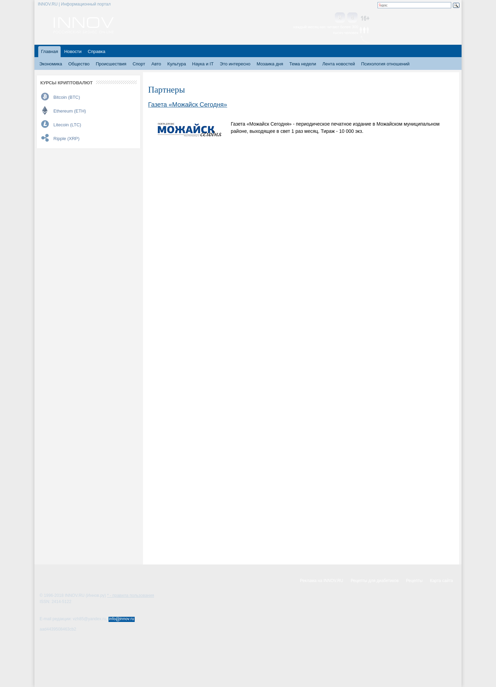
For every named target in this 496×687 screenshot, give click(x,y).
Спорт (139, 63)
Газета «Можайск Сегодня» (187, 104)
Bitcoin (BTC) (66, 97)
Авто (156, 63)
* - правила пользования (130, 595)
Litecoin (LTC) (67, 124)
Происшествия (111, 63)
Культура (176, 63)
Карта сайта (441, 580)
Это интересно (235, 63)
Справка (96, 51)
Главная (49, 51)
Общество (79, 63)
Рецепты (414, 580)
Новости (72, 51)
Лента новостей (338, 63)
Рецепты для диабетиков (375, 580)
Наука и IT (203, 63)
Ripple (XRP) (66, 138)
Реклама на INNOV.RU (321, 580)
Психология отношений (385, 63)
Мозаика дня (270, 63)
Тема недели (302, 63)
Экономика (50, 63)
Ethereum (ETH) (69, 111)
